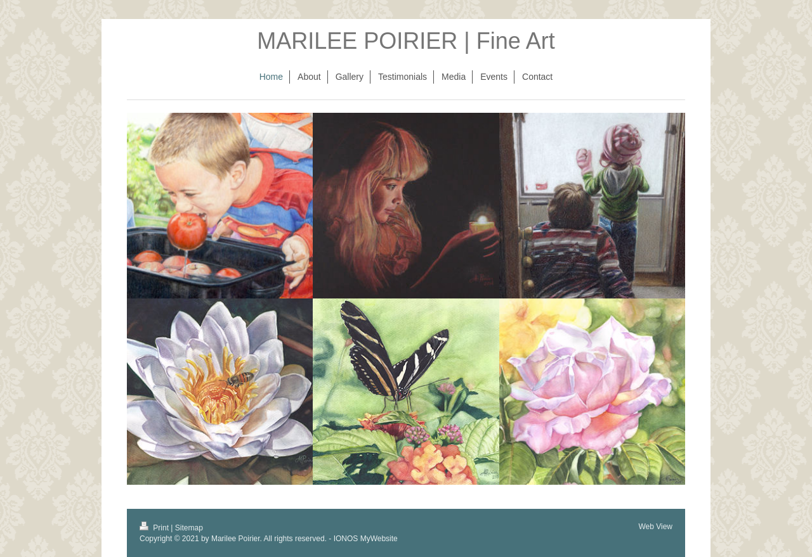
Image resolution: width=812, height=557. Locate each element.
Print (155, 527)
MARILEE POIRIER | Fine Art (405, 41)
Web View (655, 526)
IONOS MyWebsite (366, 538)
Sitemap (189, 527)
